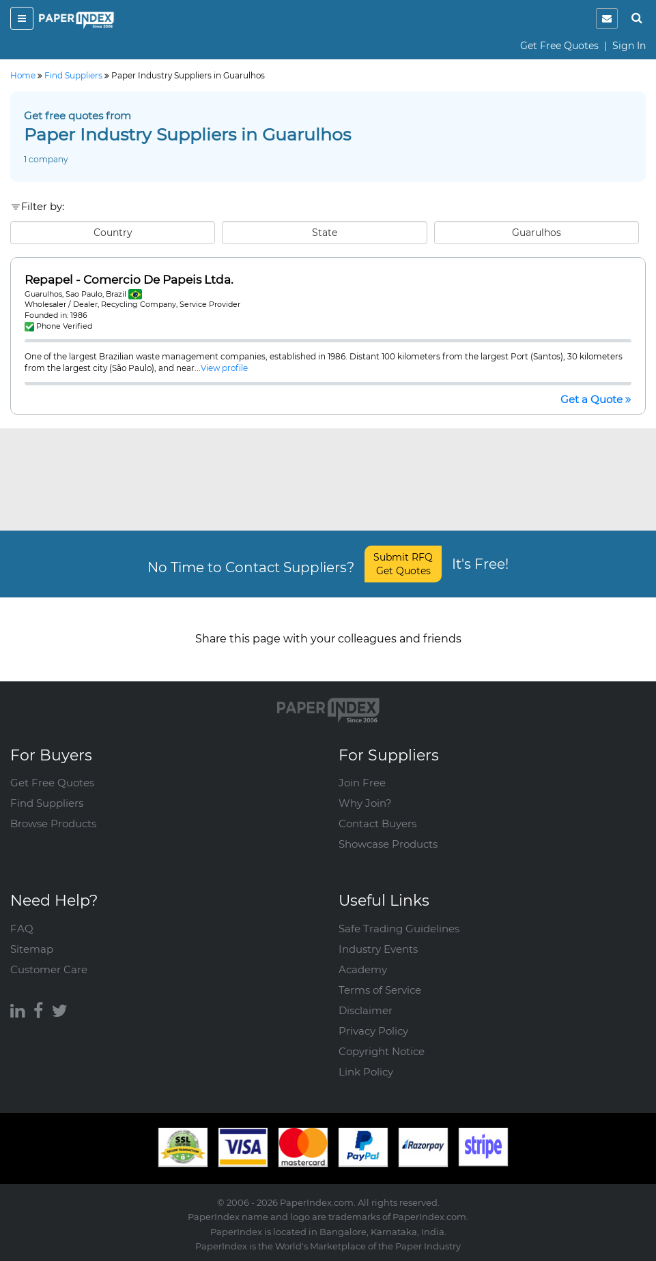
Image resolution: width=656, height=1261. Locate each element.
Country (113, 232)
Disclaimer (366, 1010)
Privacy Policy (373, 1030)
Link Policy (366, 1071)
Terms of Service (380, 989)
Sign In (629, 46)
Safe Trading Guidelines (399, 928)
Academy (363, 969)
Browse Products (53, 823)
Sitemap (31, 949)
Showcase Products (388, 843)
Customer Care (48, 969)
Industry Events (378, 949)
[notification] (607, 18)
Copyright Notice (382, 1051)
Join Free (362, 782)
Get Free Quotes (559, 46)
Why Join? (365, 803)
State (324, 232)
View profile (224, 368)
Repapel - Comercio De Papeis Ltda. (129, 279)
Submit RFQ (403, 564)
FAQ (21, 928)
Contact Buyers (377, 823)
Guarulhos (536, 232)
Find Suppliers (46, 803)
